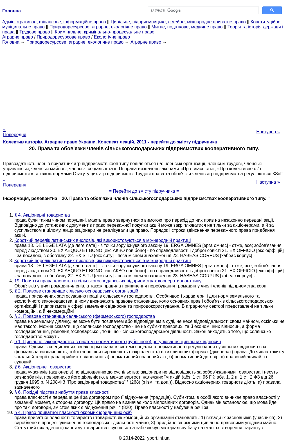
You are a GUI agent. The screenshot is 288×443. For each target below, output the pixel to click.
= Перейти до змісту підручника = (144, 191)
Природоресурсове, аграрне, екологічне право (98, 26)
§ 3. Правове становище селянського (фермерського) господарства (84, 316)
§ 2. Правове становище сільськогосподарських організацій (76, 291)
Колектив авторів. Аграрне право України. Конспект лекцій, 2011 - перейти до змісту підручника (110, 142)
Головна (10, 42)
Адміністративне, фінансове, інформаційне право (54, 21)
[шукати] (203, 10)
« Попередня (14, 132)
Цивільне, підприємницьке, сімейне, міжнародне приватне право (178, 21)
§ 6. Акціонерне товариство (42, 367)
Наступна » (268, 131)
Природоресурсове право (63, 37)
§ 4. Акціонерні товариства (42, 215)
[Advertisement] (144, 84)
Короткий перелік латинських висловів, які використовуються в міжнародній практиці (102, 240)
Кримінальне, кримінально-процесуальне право (104, 32)
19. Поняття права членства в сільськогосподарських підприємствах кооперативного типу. (108, 280)
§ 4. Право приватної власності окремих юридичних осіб (73, 412)
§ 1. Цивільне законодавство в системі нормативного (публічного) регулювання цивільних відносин (117, 341)
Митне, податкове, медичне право (187, 26)
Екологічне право (112, 37)
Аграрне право (17, 37)
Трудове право (34, 32)
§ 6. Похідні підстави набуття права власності (61, 392)
